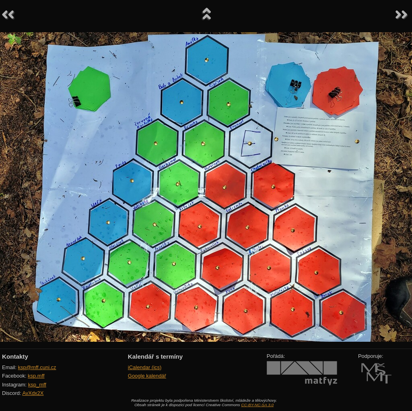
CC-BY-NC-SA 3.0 (257, 405)
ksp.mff (36, 376)
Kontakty (15, 356)
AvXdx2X (32, 393)
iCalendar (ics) (145, 367)
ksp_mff (37, 385)
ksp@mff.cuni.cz (37, 367)
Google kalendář (147, 376)
